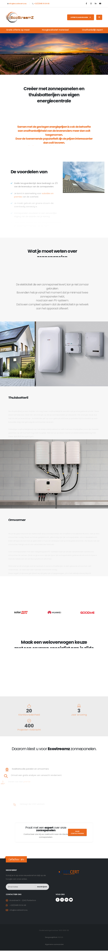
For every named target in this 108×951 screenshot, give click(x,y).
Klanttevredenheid (29, 715)
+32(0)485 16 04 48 (41, 3)
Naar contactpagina (65, 832)
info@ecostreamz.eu (18, 3)
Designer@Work (51, 937)
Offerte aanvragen (80, 17)
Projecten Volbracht (29, 730)
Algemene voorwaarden (54, 944)
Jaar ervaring (79, 715)
